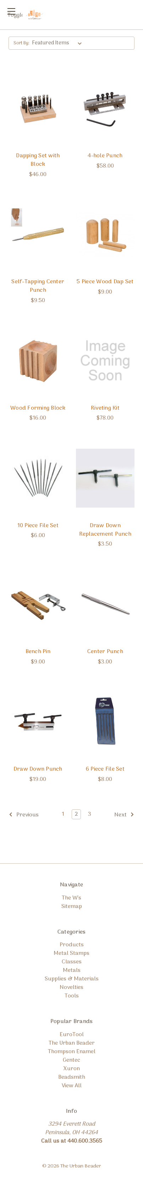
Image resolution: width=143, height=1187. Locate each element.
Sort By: (21, 43)
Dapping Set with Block (38, 160)
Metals (72, 970)
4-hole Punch (105, 155)
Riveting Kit (105, 408)
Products (72, 945)
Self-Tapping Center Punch (37, 286)
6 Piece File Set (105, 769)
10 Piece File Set (38, 525)
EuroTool (72, 1034)
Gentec (71, 1060)
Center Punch (105, 651)
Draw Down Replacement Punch (105, 530)
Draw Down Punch (37, 769)
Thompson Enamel (71, 1051)
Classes (72, 962)
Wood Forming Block (38, 408)
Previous (24, 815)
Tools (72, 996)
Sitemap (71, 906)
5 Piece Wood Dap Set (105, 281)
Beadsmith (71, 1077)
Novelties (71, 987)
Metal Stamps (71, 953)
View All (72, 1085)
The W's (71, 898)
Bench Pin (38, 651)
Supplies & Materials (72, 979)
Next (124, 815)
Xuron (71, 1068)
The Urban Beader (72, 1043)
